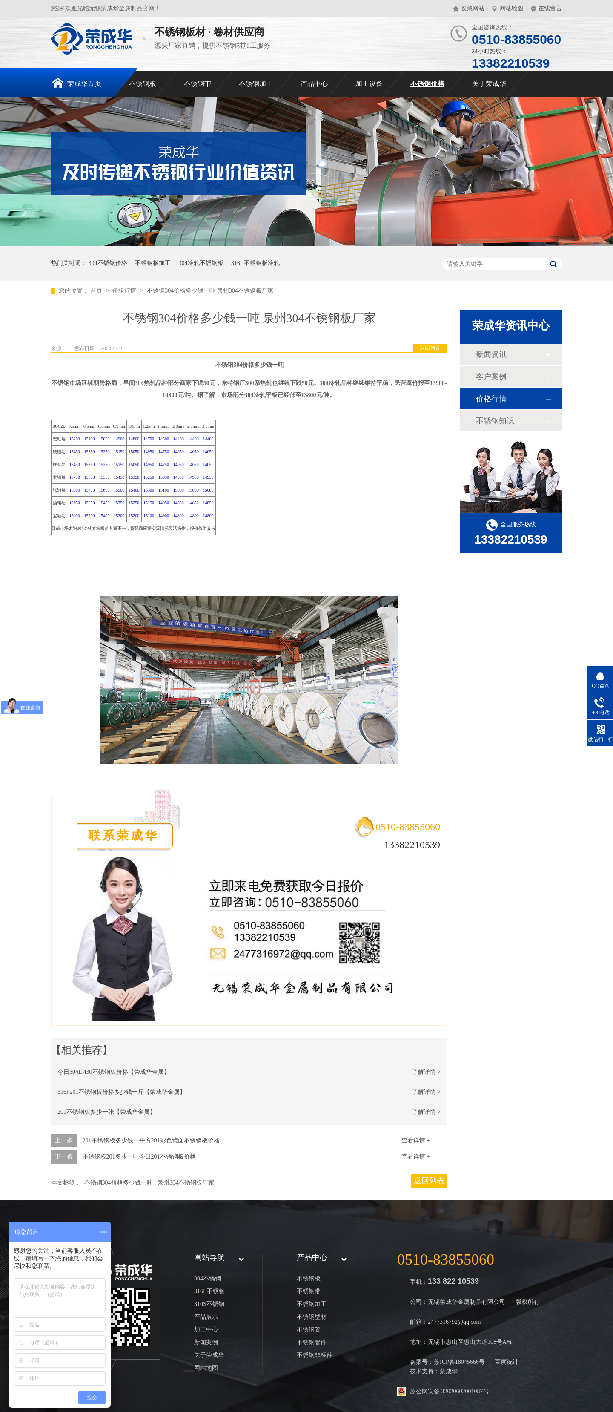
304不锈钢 (207, 1278)
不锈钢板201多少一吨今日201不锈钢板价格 (139, 1156)
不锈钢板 (142, 83)
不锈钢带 (197, 83)
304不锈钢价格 (108, 263)
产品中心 (314, 83)
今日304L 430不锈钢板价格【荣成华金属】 (113, 1072)
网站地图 (511, 8)
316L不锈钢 (209, 1291)
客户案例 (491, 376)
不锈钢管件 (312, 1342)
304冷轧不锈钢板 (201, 263)
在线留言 (550, 8)
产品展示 (206, 1317)
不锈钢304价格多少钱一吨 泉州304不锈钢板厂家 (210, 291)
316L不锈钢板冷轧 (255, 263)
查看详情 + (415, 1140)
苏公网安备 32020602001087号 (449, 1391)
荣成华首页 (76, 83)
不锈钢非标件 (314, 1355)
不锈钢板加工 (153, 263)
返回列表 (430, 348)
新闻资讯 (491, 354)
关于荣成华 (489, 83)
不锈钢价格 (427, 83)
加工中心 (206, 1329)
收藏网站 (472, 8)
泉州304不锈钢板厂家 (186, 1182)
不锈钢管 (309, 1329)
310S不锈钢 (209, 1304)
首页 (97, 291)
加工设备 (369, 83)
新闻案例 (206, 1342)
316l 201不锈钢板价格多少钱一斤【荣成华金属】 (121, 1092)
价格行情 (125, 291)
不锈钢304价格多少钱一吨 (118, 1182)
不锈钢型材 (312, 1317)
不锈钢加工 (256, 83)
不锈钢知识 (495, 421)
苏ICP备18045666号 (459, 1362)
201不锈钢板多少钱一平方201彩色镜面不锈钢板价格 (151, 1140)
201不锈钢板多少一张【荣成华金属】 (106, 1112)
